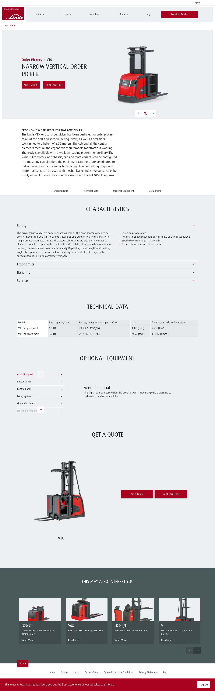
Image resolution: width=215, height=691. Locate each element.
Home (52, 672)
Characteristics (61, 191)
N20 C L (27, 626)
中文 (197, 3)
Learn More (107, 684)
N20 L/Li (121, 626)
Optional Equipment (123, 191)
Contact (64, 672)
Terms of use (91, 672)
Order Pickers (32, 60)
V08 (71, 626)
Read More (28, 640)
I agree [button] (204, 684)
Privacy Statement (148, 672)
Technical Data (90, 191)
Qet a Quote (155, 191)
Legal (76, 672)
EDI (164, 672)
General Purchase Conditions (118, 672)
